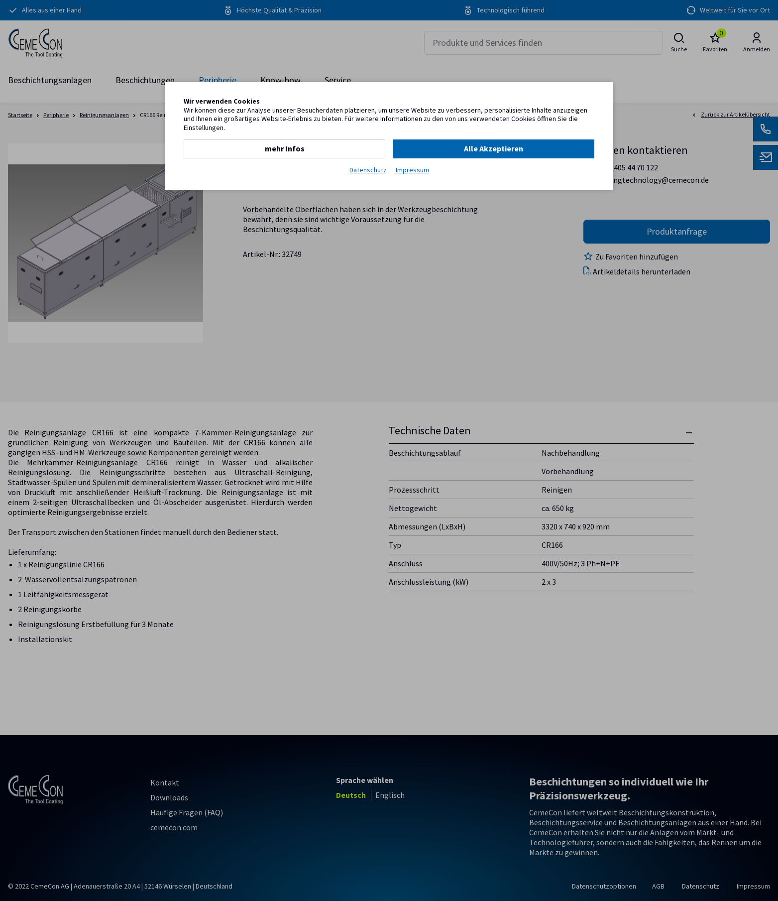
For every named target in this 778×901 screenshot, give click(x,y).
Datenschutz (368, 170)
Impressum (412, 170)
